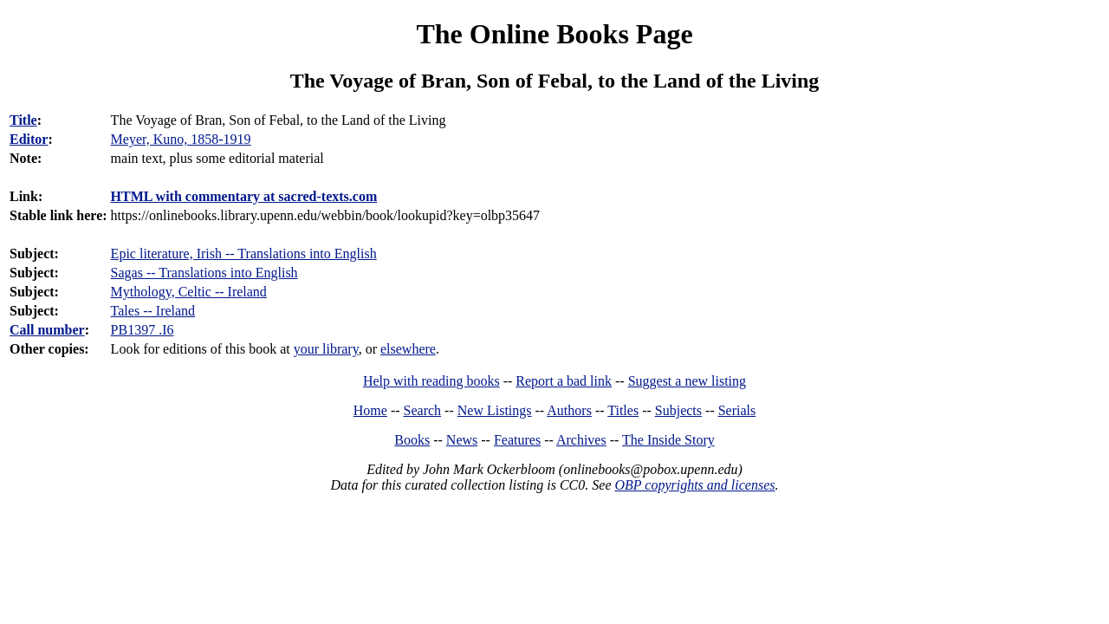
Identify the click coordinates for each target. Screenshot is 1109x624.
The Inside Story (668, 439)
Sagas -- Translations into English (204, 272)
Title (23, 120)
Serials (737, 410)
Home (370, 410)
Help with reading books (431, 381)
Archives (581, 439)
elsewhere (408, 348)
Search (423, 410)
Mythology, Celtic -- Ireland (189, 291)
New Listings (494, 410)
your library (326, 348)
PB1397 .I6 (142, 329)
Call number (47, 329)
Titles (623, 410)
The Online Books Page (554, 33)
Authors (569, 410)
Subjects (678, 410)
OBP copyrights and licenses (694, 485)
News (461, 439)
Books (412, 439)
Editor (29, 139)
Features (517, 439)
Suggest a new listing (687, 381)
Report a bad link (564, 381)
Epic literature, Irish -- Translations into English (244, 253)
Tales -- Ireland (153, 310)
